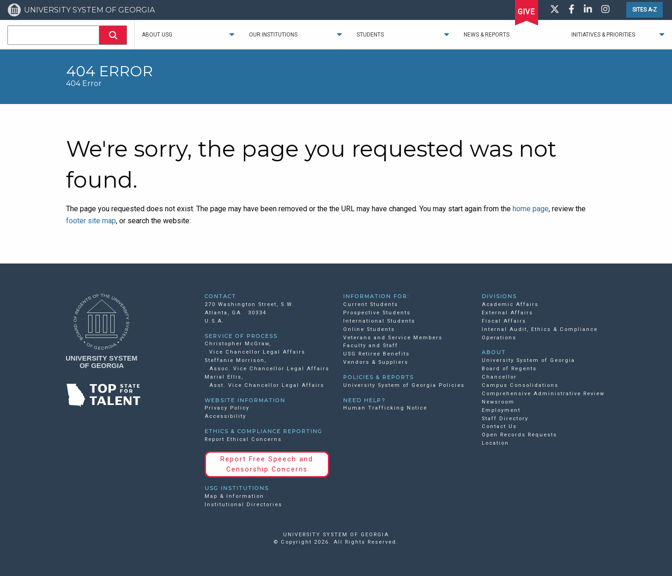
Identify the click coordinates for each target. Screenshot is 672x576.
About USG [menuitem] (157, 34)
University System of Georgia (528, 360)
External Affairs (507, 313)
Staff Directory (505, 419)
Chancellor (499, 377)
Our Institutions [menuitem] (273, 34)
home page (531, 208)
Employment (501, 410)
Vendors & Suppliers (375, 362)
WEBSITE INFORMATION (245, 400)
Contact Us (499, 426)
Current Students (370, 304)
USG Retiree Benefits (376, 354)
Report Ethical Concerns (243, 439)
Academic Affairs (510, 304)
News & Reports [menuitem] (486, 34)
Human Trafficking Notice (385, 408)
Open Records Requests (519, 435)
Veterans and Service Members (392, 338)
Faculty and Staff (370, 346)
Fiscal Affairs (504, 321)
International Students (379, 321)
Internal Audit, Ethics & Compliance (540, 329)
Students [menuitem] (370, 34)
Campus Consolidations (520, 385)
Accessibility (225, 416)
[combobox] (53, 35)
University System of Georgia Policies (404, 385)
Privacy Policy (227, 408)
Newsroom (498, 402)
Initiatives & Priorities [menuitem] (603, 34)
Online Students (369, 329)
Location (495, 443)
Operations (499, 338)
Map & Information (234, 496)
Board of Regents (509, 369)
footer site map (91, 220)
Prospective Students (377, 313)
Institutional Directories (243, 505)
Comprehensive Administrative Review (543, 394)
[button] (113, 35)
